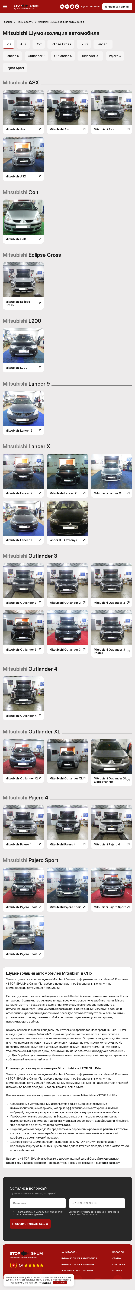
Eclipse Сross (60, 44)
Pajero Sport (15, 68)
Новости (118, 1252)
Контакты (118, 1264)
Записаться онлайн (117, 6)
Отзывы (117, 1270)
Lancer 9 (103, 44)
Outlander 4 (63, 56)
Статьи (116, 1258)
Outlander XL (90, 56)
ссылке (46, 1282)
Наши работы (25, 21)
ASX (23, 44)
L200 (84, 44)
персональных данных (29, 1214)
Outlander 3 (36, 56)
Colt (39, 44)
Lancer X (12, 56)
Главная (7, 21)
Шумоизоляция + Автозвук (78, 1264)
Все (8, 44)
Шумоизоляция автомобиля (79, 1258)
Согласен (60, 1282)
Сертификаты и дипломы (77, 1270)
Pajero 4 (115, 56)
